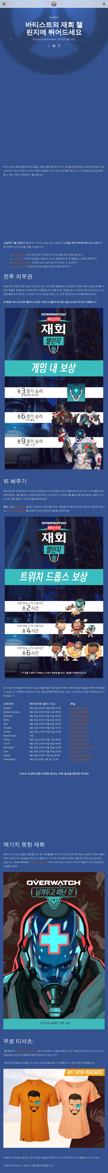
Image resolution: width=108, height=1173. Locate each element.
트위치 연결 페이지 (16, 405)
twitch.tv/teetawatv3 (80, 611)
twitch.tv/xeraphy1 (79, 622)
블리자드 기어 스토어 (27, 946)
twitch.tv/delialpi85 (79, 607)
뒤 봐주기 (17, 153)
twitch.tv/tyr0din (78, 626)
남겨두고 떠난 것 (38, 757)
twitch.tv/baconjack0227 (82, 642)
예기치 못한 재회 (21, 157)
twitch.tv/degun (77, 634)
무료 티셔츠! (19, 161)
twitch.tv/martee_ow (80, 615)
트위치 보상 (20, 401)
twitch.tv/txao (76, 646)
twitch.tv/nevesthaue (80, 630)
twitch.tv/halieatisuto (80, 654)
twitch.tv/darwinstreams (82, 650)
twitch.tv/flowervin (79, 618)
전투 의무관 (19, 149)
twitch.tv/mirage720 (80, 638)
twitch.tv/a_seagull (79, 603)
